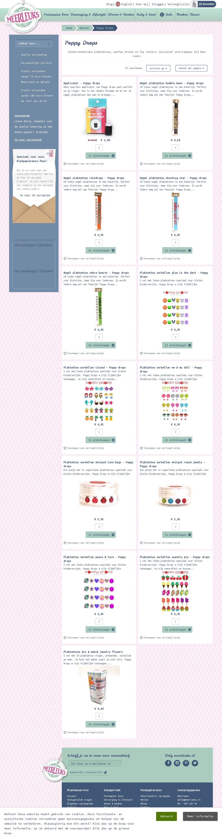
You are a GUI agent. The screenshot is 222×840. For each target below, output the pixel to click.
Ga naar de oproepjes (35, 195)
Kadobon (145, 807)
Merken (182, 14)
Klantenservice (77, 790)
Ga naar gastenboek (28, 139)
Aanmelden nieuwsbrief (86, 772)
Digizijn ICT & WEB (197, 836)
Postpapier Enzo (56, 14)
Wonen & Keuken (121, 14)
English (71, 807)
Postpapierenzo (151, 790)
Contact (71, 811)
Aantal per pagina (191, 68)
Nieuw (194, 14)
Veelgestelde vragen (79, 799)
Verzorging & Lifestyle (88, 14)
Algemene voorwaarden (80, 803)
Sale (169, 14)
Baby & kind (146, 14)
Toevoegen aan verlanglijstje (85, 164)
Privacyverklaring (78, 814)
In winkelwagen (99, 155)
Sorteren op (158, 68)
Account (71, 796)
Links (143, 811)
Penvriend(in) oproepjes (155, 796)
